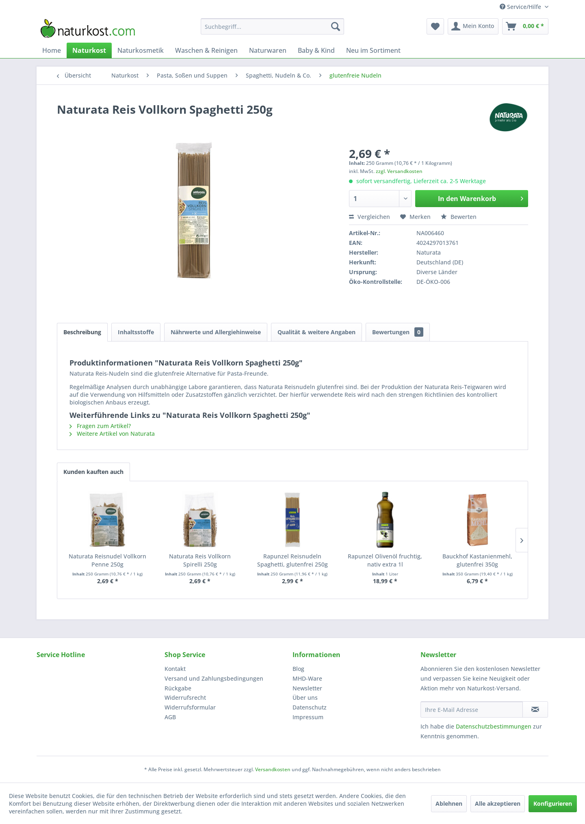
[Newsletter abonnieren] (535, 709)
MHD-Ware (307, 678)
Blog (298, 669)
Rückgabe (178, 688)
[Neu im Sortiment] (373, 50)
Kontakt (175, 669)
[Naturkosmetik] (140, 50)
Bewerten (459, 217)
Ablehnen (449, 803)
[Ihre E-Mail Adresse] (471, 709)
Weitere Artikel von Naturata (112, 433)
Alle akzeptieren (497, 803)
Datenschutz (309, 707)
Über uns (305, 697)
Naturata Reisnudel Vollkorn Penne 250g (107, 560)
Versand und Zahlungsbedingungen (214, 678)
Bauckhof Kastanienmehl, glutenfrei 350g (477, 560)
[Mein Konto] (473, 26)
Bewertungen (397, 332)
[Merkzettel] (435, 26)
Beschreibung (82, 332)
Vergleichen (369, 217)
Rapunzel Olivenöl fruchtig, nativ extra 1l (385, 560)
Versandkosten (272, 769)
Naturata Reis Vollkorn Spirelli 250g (200, 560)
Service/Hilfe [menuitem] (521, 7)
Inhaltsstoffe (136, 332)
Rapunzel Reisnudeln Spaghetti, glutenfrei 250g (292, 560)
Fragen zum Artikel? (100, 426)
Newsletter (307, 688)
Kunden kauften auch (93, 472)
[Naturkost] (89, 50)
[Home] (52, 50)
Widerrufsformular (190, 707)
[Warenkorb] (525, 26)
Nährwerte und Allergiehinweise (216, 332)
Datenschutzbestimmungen (493, 726)
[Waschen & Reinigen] (206, 50)
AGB (170, 717)
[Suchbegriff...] (272, 26)
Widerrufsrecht (185, 697)
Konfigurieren (552, 803)
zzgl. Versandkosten (399, 171)
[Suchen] (335, 26)
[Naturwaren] (267, 50)
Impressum (307, 717)
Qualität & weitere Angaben (316, 332)
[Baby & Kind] (316, 50)
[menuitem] (272, 26)
